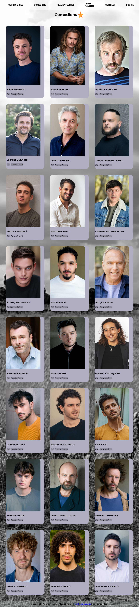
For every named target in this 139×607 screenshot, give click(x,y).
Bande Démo (17, 94)
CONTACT (110, 5)
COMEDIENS (40, 5)
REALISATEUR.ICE (65, 5)
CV (8, 94)
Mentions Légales (82, 604)
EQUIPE (130, 5)
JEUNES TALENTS (89, 5)
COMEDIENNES (15, 5)
